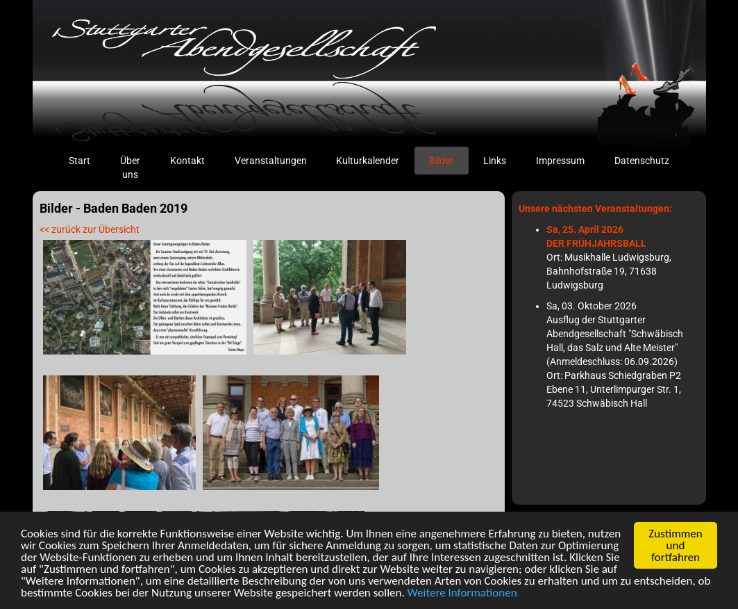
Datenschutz (641, 160)
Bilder (441, 160)
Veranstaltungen (271, 160)
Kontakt (187, 160)
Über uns (130, 167)
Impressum (560, 160)
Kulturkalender (367, 160)
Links (494, 160)
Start (87, 159)
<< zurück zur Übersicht (90, 229)
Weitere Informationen (462, 594)
